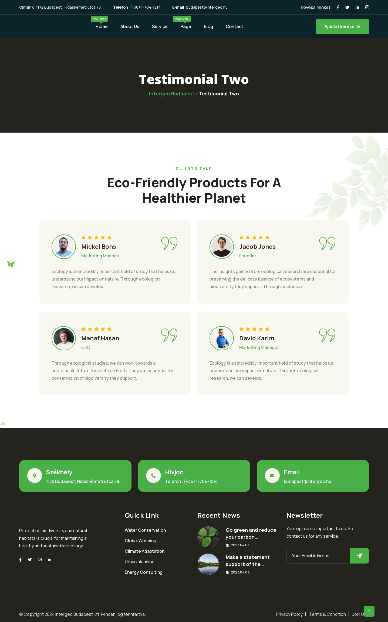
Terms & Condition (327, 614)
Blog (208, 26)
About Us (129, 26)
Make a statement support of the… (248, 560)
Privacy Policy (289, 614)
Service (160, 26)
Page (185, 26)
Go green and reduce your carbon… (251, 533)
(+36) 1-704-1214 (145, 7)
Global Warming (140, 541)
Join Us (359, 614)
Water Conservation (145, 530)
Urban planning (139, 562)
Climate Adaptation (144, 551)
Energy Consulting (144, 572)
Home (102, 26)
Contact (234, 26)
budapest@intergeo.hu (207, 7)
